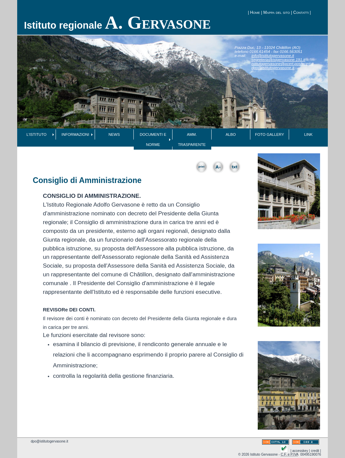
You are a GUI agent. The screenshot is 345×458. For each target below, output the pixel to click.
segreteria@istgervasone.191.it (278, 60)
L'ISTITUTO (37, 134)
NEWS (114, 134)
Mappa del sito (276, 12)
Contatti (301, 12)
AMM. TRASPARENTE (192, 139)
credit (315, 451)
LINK (308, 134)
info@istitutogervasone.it (272, 56)
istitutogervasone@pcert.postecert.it (282, 64)
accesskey (300, 451)
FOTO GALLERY (269, 134)
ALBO (231, 134)
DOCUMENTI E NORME (153, 139)
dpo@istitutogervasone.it (272, 68)
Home (255, 12)
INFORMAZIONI (75, 134)
